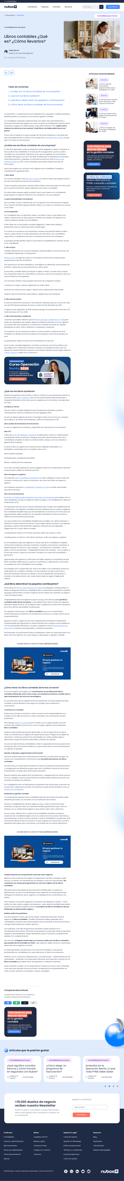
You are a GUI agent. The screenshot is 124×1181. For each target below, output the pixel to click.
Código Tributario (11, 353)
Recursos (68, 7)
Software (56, 7)
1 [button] (105, 1086)
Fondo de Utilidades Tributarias (24, 435)
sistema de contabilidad (14, 789)
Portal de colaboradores (13, 1150)
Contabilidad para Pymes (107, 16)
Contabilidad (9, 1137)
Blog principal (9, 15)
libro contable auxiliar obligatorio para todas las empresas (31, 497)
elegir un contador (22, 723)
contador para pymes (54, 138)
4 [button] (117, 1086)
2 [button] (109, 1086)
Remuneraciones (10, 1146)
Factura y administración (14, 1141)
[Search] (90, 7)
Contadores (32, 7)
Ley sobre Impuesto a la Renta (31, 588)
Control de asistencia (12, 1154)
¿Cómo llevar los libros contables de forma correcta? (36, 104)
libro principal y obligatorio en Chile (51, 320)
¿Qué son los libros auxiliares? (25, 96)
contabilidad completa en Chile (36, 487)
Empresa (44, 7)
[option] (23, 1071)
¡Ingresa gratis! (14, 1031)
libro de (29, 179)
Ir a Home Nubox (10, 1)
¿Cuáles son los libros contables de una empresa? (35, 91)
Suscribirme (113, 7)
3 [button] (113, 1086)
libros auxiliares (23, 398)
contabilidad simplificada (29, 478)
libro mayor (11, 258)
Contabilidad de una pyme (14, 27)
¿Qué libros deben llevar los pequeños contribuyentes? (37, 100)
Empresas (21, 15)
